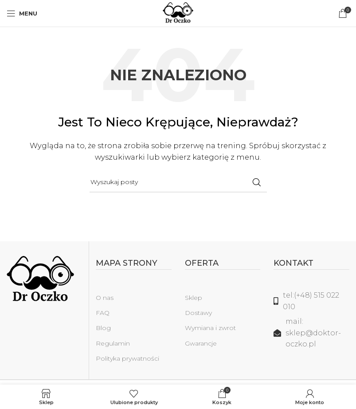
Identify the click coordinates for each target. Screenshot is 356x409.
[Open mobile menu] (22, 13)
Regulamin (113, 343)
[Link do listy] (311, 301)
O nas (104, 298)
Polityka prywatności (127, 358)
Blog (103, 328)
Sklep (193, 298)
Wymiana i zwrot (210, 328)
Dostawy (198, 313)
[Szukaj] (178, 182)
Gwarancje (201, 343)
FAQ (103, 313)
